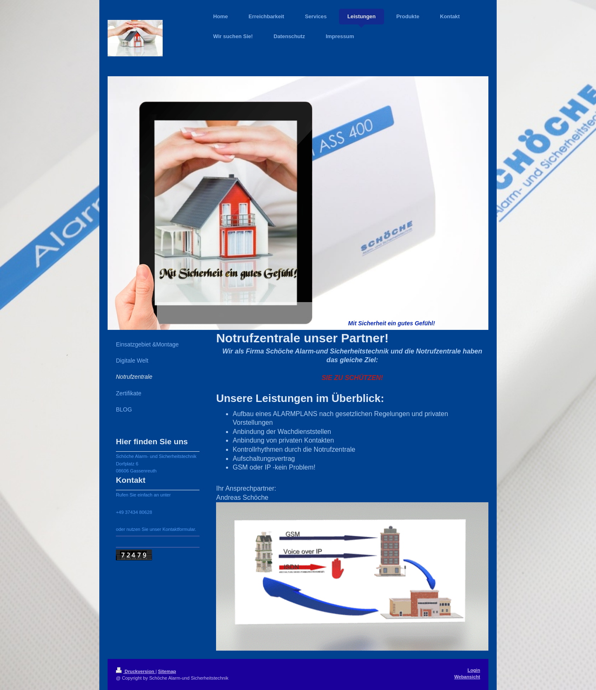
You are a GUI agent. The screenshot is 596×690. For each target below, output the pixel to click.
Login (474, 670)
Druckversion (136, 671)
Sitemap (167, 671)
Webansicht (467, 676)
